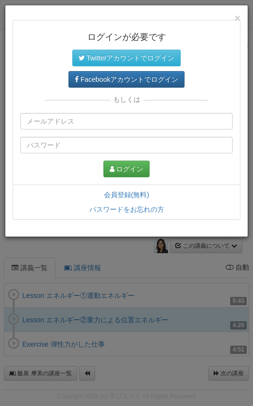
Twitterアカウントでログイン (127, 58)
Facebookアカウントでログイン (126, 79)
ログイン (127, 169)
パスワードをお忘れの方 (126, 209)
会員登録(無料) (126, 195)
